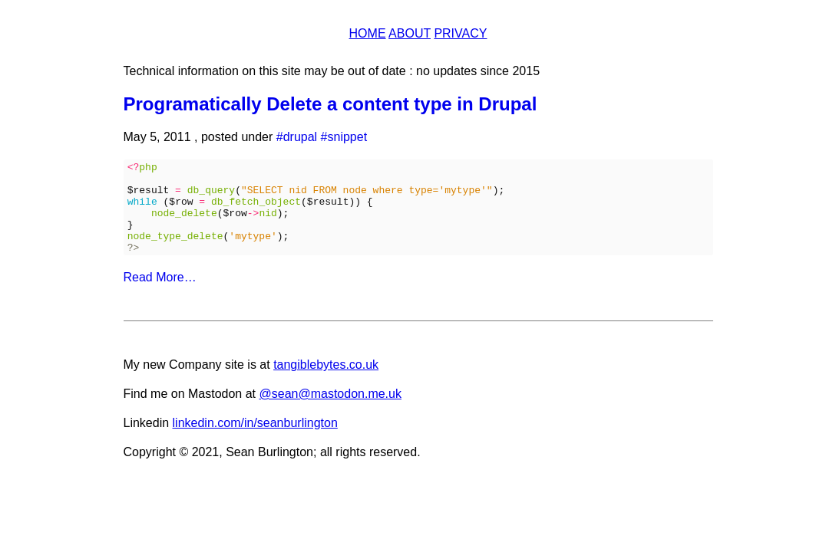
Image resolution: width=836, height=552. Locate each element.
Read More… (160, 295)
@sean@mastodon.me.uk (330, 412)
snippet (348, 136)
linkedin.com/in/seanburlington (255, 441)
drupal (300, 136)
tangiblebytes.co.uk (325, 382)
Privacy (460, 33)
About (409, 33)
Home (367, 33)
